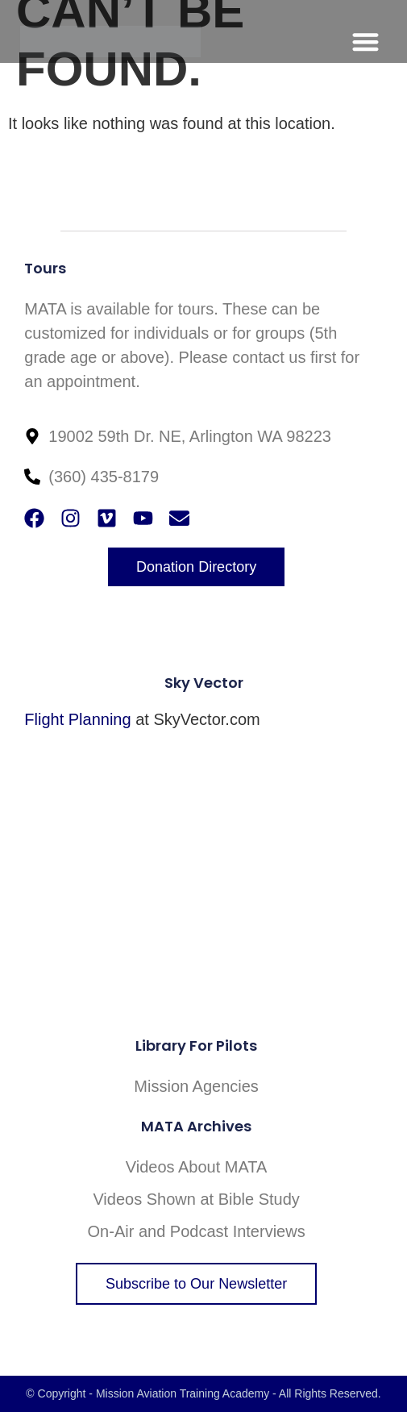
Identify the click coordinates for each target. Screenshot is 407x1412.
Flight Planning (77, 719)
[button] (365, 41)
